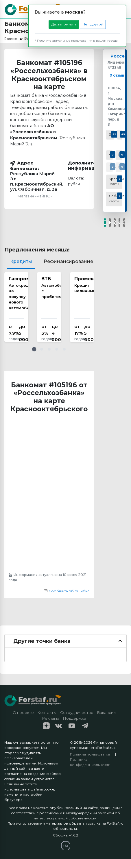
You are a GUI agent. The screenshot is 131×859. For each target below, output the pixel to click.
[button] (34, 349)
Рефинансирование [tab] (68, 261)
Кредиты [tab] (21, 261)
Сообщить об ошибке (67, 591)
